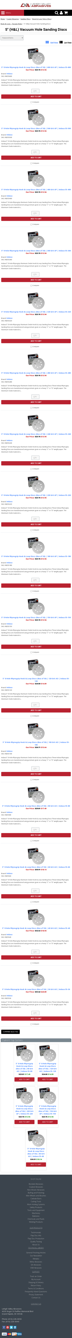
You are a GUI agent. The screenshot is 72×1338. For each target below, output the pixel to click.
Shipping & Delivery (35, 1282)
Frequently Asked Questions (36, 1291)
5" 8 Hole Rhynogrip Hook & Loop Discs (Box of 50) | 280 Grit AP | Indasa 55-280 (36, 373)
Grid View (54, 43)
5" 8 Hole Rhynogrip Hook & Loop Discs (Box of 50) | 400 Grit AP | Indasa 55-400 (36, 189)
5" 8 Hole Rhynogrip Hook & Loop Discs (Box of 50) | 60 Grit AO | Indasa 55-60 (36, 867)
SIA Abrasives (36, 1265)
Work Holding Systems (36, 1204)
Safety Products (36, 1207)
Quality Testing (36, 1241)
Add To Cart (36, 96)
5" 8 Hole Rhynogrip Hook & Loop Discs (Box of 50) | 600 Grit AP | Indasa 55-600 (36, 67)
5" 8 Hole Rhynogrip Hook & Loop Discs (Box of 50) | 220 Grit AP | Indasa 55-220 (36, 495)
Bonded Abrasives (36, 1184)
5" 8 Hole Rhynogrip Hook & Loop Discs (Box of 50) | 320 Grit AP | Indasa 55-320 (36, 312)
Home (3, 19)
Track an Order (36, 1276)
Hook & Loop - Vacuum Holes (11, 24)
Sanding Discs (25, 19)
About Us (36, 1244)
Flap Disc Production (36, 1238)
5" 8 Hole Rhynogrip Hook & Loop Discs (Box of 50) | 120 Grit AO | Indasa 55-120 (48, 1067)
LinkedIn (15, 1327)
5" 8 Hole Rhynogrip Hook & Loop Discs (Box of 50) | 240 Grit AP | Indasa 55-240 (36, 434)
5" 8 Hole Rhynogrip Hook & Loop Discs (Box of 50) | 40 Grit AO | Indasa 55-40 (36, 928)
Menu (3, 13)
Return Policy (36, 1285)
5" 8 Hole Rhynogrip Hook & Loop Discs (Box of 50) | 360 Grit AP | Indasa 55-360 (36, 250)
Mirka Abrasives (36, 1262)
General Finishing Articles (36, 1252)
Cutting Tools (36, 1201)
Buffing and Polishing (36, 1193)
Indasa (9, 73)
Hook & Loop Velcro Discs (41, 19)
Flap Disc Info (36, 1235)
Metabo (36, 1259)
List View (67, 43)
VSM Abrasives (36, 1268)
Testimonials (36, 1232)
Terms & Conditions (36, 1288)
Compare (36, 102)
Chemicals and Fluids (36, 1219)
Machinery (36, 1213)
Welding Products (36, 1222)
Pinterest (7, 1327)
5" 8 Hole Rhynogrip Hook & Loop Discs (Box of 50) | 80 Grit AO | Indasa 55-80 (36, 806)
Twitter (11, 1327)
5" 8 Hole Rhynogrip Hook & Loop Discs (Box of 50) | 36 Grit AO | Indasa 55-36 (36, 989)
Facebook (4, 1327)
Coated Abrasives (13, 19)
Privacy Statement (36, 1294)
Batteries (35, 1216)
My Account (35, 1279)
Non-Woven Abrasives (36, 1190)
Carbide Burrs (36, 1198)
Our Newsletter (36, 1256)
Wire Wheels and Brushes (36, 1195)
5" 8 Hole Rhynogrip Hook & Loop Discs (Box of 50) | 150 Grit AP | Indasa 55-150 (36, 617)
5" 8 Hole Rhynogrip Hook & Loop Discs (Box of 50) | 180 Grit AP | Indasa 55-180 (36, 556)
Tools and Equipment (36, 1210)
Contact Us (36, 1297)
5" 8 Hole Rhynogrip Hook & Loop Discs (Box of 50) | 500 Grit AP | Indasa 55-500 (36, 128)
